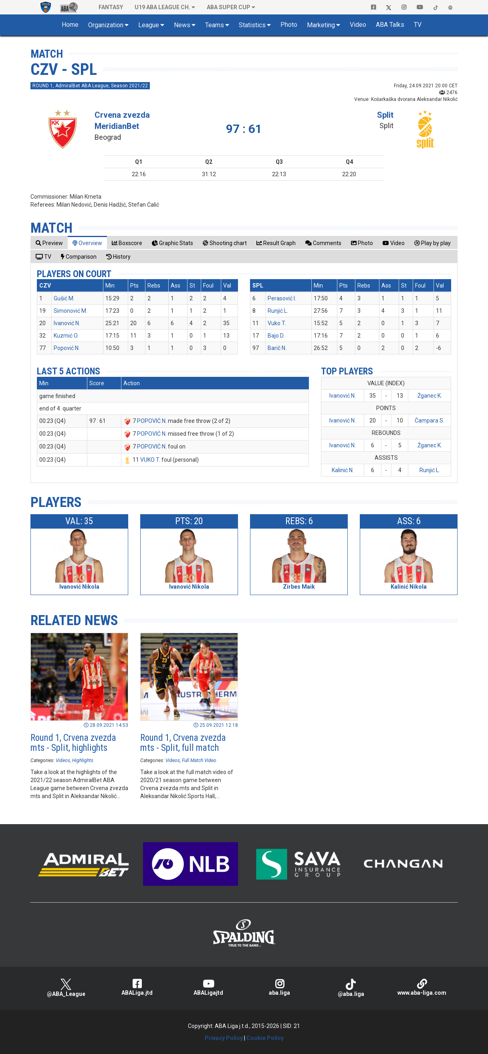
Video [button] (358, 24)
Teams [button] (214, 25)
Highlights (82, 760)
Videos (63, 760)
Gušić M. (64, 298)
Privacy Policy (224, 1038)
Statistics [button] (252, 25)
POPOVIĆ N (151, 421)
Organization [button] (105, 25)
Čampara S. (429, 420)
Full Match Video (199, 760)
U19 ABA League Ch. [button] (162, 7)
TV (417, 24)
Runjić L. (278, 311)
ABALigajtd (208, 987)
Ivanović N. (67, 323)
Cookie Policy (265, 1038)
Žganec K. (429, 395)
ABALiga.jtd (137, 987)
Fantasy (111, 7)
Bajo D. (276, 335)
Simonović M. (70, 311)
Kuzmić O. (66, 335)
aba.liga (279, 987)
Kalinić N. (343, 470)
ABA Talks (390, 24)
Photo (288, 24)
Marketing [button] (321, 25)
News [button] (182, 25)
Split (385, 115)
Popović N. (67, 348)
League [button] (148, 25)
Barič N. (277, 348)
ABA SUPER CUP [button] (228, 7)
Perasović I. (282, 298)
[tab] (49, 243)
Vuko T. (277, 323)
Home (70, 24)
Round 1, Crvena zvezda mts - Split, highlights (73, 742)
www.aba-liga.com (422, 987)
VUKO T (149, 460)
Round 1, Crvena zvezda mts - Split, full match (183, 742)
